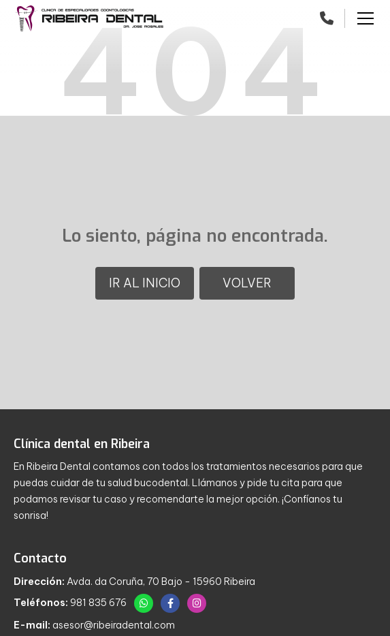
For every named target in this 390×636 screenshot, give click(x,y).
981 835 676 (98, 603)
